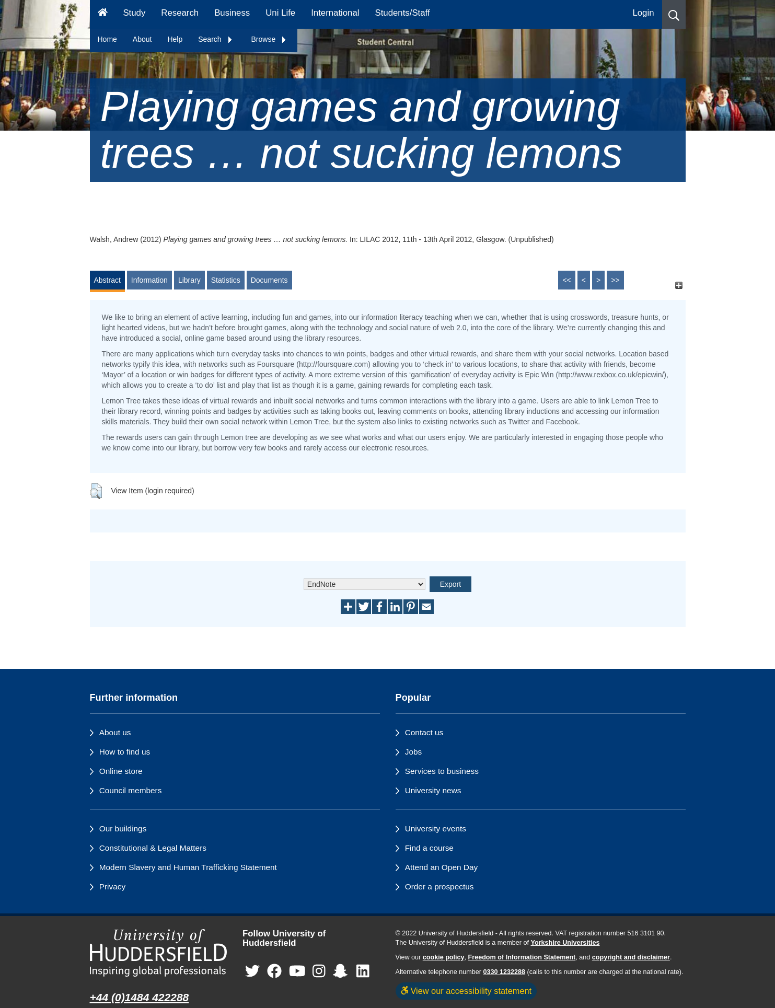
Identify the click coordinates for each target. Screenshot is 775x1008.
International (335, 13)
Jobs (413, 751)
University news (433, 790)
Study (134, 13)
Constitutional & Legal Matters (152, 847)
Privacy (112, 886)
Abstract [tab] (107, 280)
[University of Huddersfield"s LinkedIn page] (362, 972)
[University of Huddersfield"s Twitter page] (252, 972)
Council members (130, 790)
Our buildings (123, 828)
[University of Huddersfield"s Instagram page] (319, 972)
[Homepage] (102, 14)
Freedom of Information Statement (522, 957)
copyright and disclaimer (631, 957)
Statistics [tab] (225, 280)
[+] (679, 285)
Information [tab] (149, 280)
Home (107, 39)
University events (435, 828)
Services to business (442, 771)
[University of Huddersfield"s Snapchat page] (342, 972)
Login (643, 13)
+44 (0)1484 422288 (139, 997)
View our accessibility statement (466, 990)
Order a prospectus (439, 886)
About (142, 39)
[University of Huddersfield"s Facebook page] (274, 972)
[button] (674, 14)
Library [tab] (189, 280)
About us (115, 732)
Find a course (429, 847)
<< (566, 280)
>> (615, 280)
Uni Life (280, 13)
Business (232, 13)
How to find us (125, 751)
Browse (269, 39)
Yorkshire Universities (564, 942)
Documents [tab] (269, 280)
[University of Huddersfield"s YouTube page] (297, 972)
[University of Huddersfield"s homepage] (158, 953)
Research (180, 13)
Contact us (424, 732)
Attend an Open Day (441, 867)
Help (174, 39)
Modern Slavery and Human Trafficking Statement (188, 867)
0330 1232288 (504, 972)
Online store (121, 771)
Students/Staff (402, 13)
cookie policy (444, 957)
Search (215, 39)
